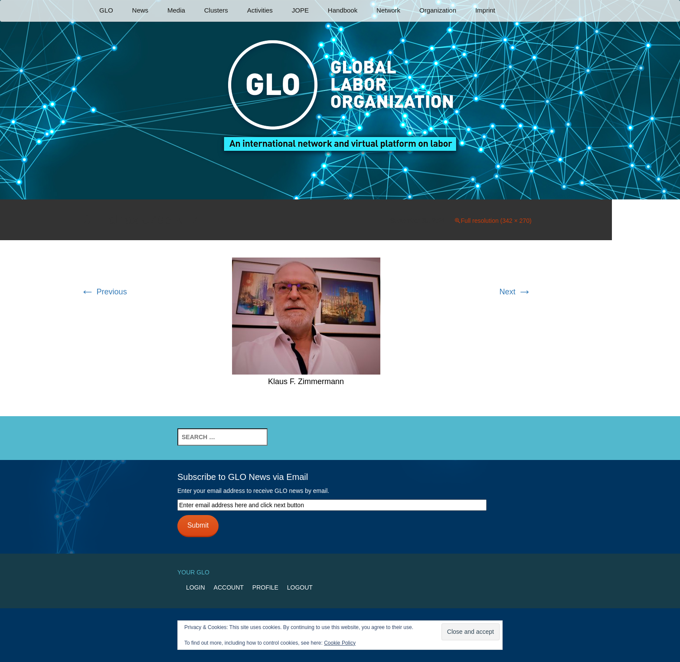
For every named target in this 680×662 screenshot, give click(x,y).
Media (176, 10)
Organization (437, 10)
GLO (106, 10)
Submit (198, 525)
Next (516, 291)
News (140, 10)
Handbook (342, 10)
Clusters (216, 10)
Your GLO (193, 572)
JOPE (300, 10)
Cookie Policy (340, 643)
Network (388, 10)
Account (229, 587)
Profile (265, 587)
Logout (300, 587)
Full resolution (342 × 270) (496, 220)
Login (195, 587)
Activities (260, 10)
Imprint (485, 10)
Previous (104, 291)
